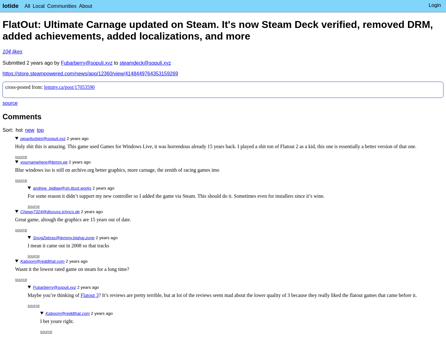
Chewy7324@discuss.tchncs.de (50, 211)
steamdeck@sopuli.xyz (145, 63)
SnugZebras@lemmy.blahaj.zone (63, 237)
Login (435, 5)
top (40, 130)
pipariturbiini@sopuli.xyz (43, 138)
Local (39, 6)
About (85, 6)
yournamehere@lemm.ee (44, 162)
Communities (61, 6)
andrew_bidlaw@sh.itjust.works (62, 188)
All (27, 6)
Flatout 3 (90, 295)
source (10, 103)
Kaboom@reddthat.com (42, 261)
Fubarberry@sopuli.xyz (87, 63)
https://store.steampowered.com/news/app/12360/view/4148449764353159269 (90, 73)
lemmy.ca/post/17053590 (69, 87)
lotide (11, 6)
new (29, 130)
